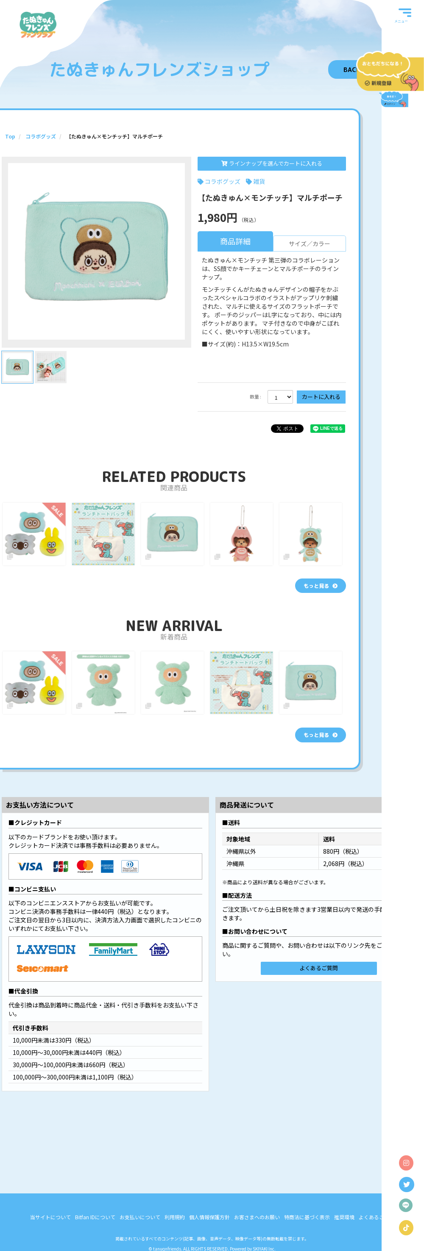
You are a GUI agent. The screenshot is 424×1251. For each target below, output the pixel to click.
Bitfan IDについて (95, 1239)
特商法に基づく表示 (307, 1239)
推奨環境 (344, 1239)
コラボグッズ (222, 181)
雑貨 (259, 181)
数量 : (255, 396)
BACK (351, 69)
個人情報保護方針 (209, 1239)
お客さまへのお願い (257, 1239)
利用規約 (175, 1239)
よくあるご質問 (318, 968)
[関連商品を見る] (320, 585)
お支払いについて (140, 1239)
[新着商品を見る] (320, 735)
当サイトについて (50, 1239)
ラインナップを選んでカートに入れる (271, 163)
